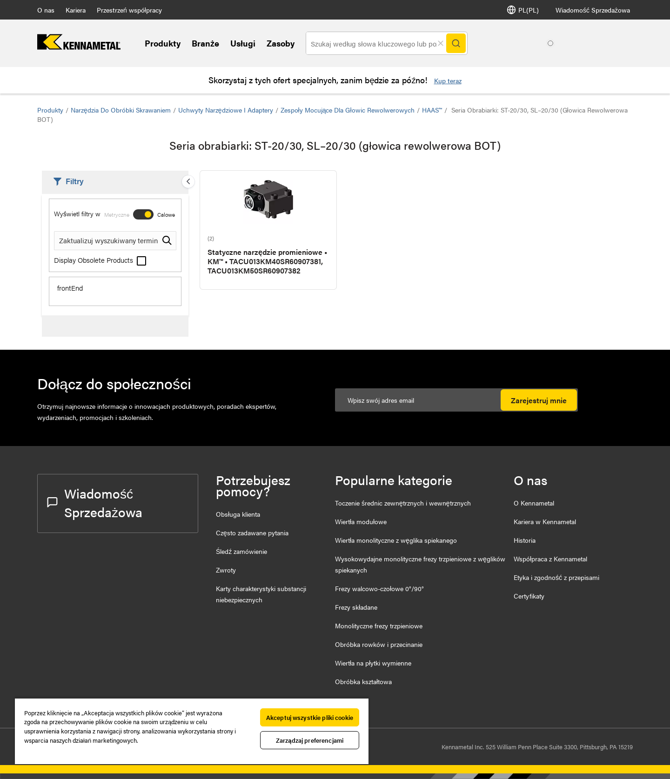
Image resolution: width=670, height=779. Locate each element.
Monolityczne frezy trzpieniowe (378, 625)
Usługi (242, 43)
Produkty (163, 43)
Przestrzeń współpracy (129, 9)
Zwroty (226, 569)
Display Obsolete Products (100, 260)
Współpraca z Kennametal (550, 558)
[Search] (456, 43)
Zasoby (281, 43)
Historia (525, 540)
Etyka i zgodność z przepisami (556, 577)
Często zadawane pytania (252, 532)
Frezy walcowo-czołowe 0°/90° (379, 588)
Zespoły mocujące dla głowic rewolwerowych (348, 109)
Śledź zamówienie (241, 551)
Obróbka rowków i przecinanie (378, 644)
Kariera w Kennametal (545, 521)
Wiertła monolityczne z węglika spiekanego (396, 540)
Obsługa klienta (238, 514)
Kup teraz (448, 80)
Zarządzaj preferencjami (309, 740)
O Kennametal (534, 502)
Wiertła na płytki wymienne (373, 662)
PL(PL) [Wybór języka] (523, 9)
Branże (205, 43)
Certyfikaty (529, 595)
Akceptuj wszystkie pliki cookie (309, 717)
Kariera (76, 9)
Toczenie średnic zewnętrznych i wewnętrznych (403, 502)
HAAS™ (432, 109)
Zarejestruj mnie (539, 400)
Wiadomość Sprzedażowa (593, 9)
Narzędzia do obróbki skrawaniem (121, 109)
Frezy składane (356, 607)
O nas (45, 9)
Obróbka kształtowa (363, 681)
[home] (79, 46)
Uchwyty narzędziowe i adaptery (225, 109)
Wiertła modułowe (361, 521)
